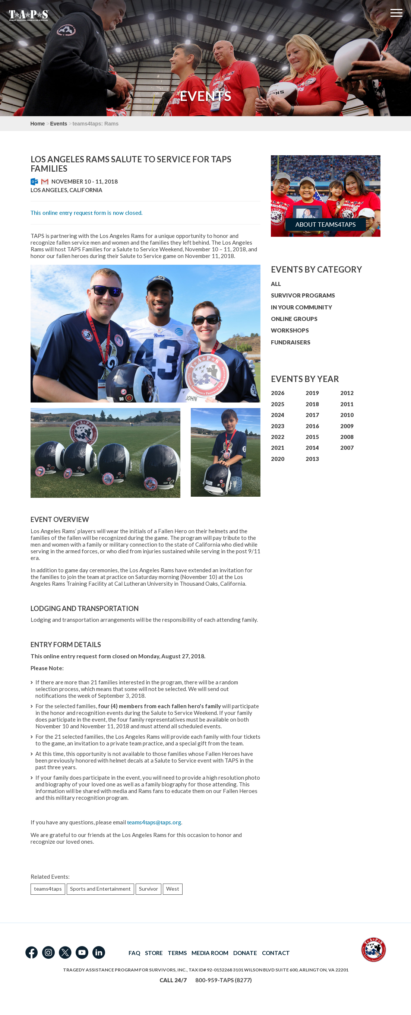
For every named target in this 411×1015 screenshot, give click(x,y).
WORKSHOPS (290, 330)
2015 (312, 436)
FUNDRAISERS (290, 342)
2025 (277, 404)
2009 (347, 426)
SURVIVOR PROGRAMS (303, 295)
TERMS (177, 952)
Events (58, 124)
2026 (277, 392)
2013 (312, 458)
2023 (277, 426)
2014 (312, 447)
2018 (312, 404)
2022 (277, 436)
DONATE (245, 952)
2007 (347, 447)
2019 (312, 392)
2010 (347, 414)
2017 (312, 414)
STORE (154, 952)
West (172, 888)
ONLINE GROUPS (294, 318)
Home (38, 124)
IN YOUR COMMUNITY (301, 307)
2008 (347, 436)
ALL (276, 283)
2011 (347, 404)
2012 (347, 392)
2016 (312, 426)
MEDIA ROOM (210, 952)
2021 (277, 447)
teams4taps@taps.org (154, 822)
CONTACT (276, 952)
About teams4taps (325, 224)
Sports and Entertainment (100, 888)
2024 (277, 414)
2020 (277, 458)
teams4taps (48, 888)
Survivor (148, 888)
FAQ (134, 952)
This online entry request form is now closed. (87, 213)
